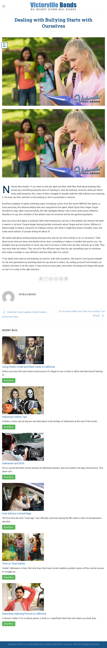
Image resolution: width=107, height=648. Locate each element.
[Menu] (3, 6)
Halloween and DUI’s (13, 463)
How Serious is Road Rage (16, 513)
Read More (9, 380)
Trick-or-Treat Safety (13, 563)
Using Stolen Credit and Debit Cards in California (28, 366)
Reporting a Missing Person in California (24, 613)
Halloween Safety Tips (14, 416)
